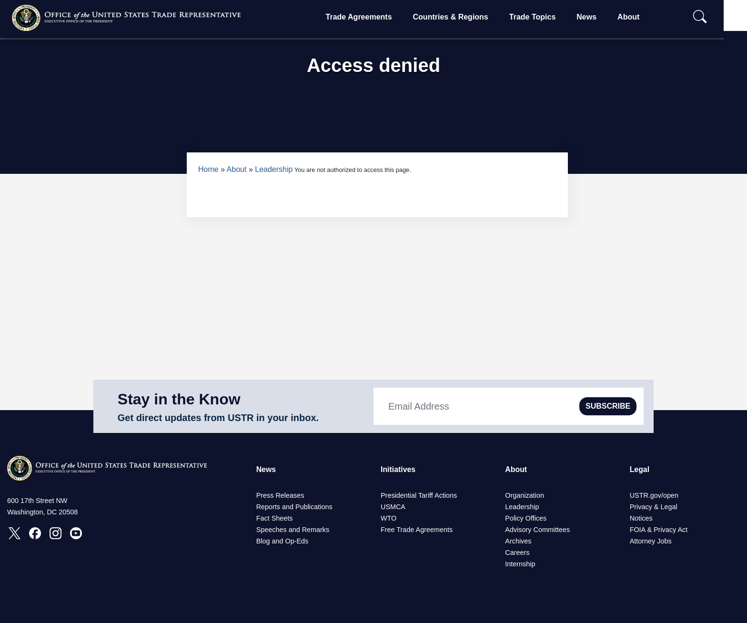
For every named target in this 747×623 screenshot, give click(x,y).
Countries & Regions (460, 17)
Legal (640, 469)
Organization (524, 495)
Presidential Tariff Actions (419, 495)
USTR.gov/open (654, 495)
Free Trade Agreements (417, 529)
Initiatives (398, 469)
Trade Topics (542, 17)
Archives (518, 541)
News (597, 17)
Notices (641, 518)
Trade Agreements (369, 17)
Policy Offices (525, 518)
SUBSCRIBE (607, 406)
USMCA (393, 507)
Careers (517, 552)
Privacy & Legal (653, 507)
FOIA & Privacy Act (659, 529)
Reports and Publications (294, 507)
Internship (520, 564)
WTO (388, 518)
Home (208, 169)
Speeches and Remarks (293, 529)
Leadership (274, 169)
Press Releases (280, 495)
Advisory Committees (537, 529)
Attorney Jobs (651, 541)
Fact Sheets (274, 518)
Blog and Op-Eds (282, 541)
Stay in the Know (179, 399)
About (638, 17)
